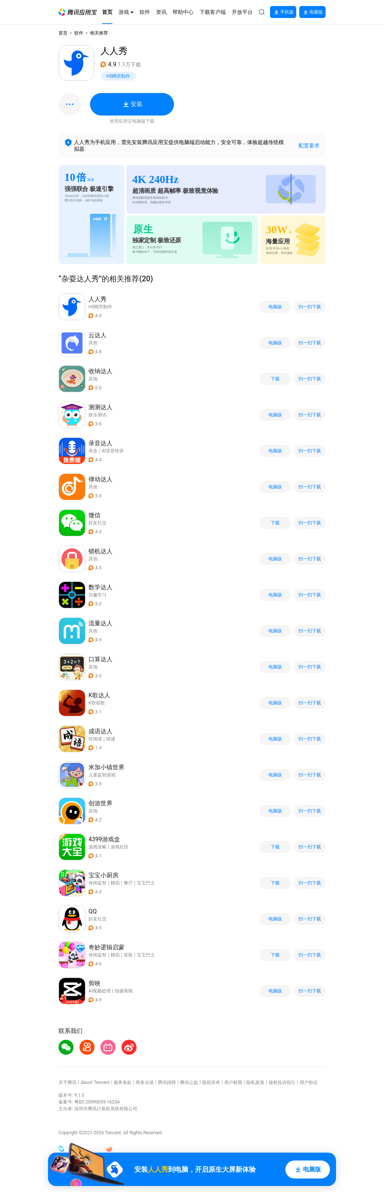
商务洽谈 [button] (145, 1082)
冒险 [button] (128, 955)
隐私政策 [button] (255, 1082)
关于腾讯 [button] (67, 1082)
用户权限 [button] (233, 1082)
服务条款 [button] (123, 1082)
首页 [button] (63, 33)
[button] (77, 12)
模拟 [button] (115, 883)
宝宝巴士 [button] (146, 883)
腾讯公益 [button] (189, 1082)
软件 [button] (78, 33)
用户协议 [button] (309, 1082)
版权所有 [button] (211, 1082)
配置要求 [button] (309, 146)
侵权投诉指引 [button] (282, 1082)
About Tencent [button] (95, 1082)
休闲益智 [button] (97, 883)
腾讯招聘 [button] (167, 1082)
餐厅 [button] (128, 883)
